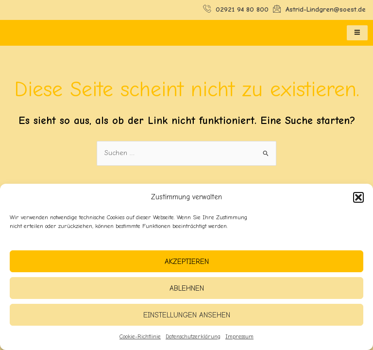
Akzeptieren (187, 261)
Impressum (239, 336)
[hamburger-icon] (357, 33)
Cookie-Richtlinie (140, 336)
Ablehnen (187, 288)
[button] (358, 197)
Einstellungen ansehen (186, 315)
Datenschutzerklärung (193, 336)
